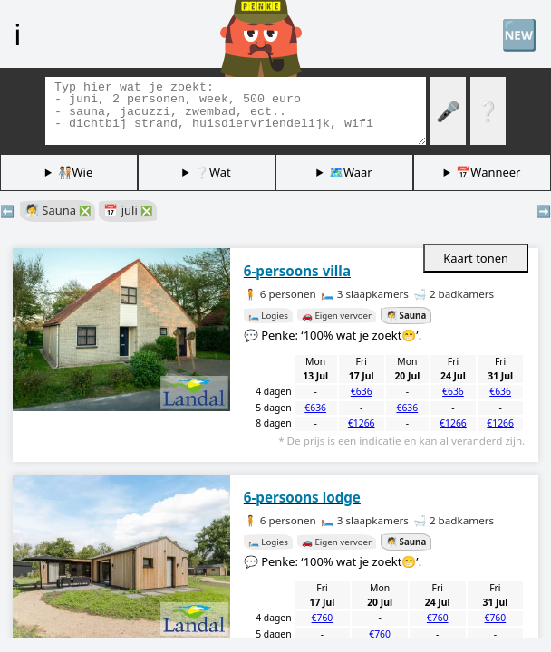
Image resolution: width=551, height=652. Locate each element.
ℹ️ (17, 33)
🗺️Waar (350, 172)
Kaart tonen (475, 258)
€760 (323, 617)
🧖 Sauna (57, 210)
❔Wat (213, 172)
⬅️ (7, 211)
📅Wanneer (488, 172)
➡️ (543, 211)
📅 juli (127, 210)
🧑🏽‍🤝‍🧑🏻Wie (75, 172)
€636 (361, 391)
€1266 (361, 423)
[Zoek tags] (235, 111)
